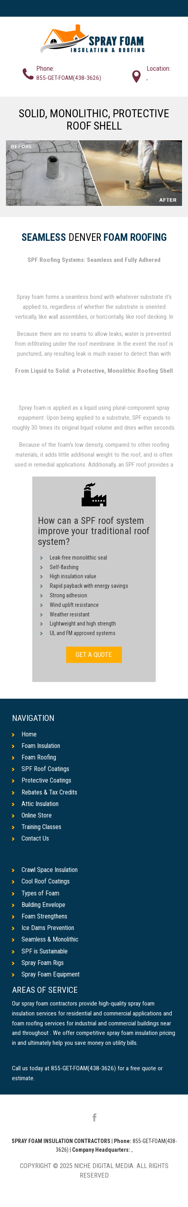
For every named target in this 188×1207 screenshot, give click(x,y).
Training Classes (38, 828)
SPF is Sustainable (41, 953)
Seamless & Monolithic (47, 942)
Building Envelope (40, 907)
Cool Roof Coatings (42, 883)
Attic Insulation (37, 804)
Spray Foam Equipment (47, 977)
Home (24, 734)
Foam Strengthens (40, 918)
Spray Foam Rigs (38, 965)
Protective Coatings (42, 781)
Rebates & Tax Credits (45, 793)
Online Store (33, 816)
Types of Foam (36, 895)
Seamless (44, 237)
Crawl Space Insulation (47, 871)
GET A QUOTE (94, 655)
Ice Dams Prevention (44, 930)
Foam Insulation (37, 746)
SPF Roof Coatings (41, 769)
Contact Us (31, 840)
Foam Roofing (135, 237)
